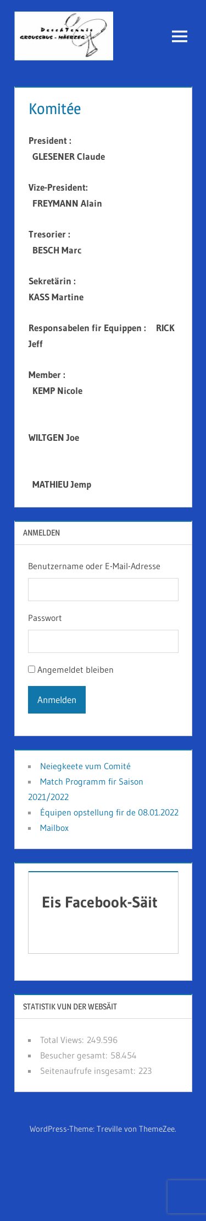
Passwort (45, 617)
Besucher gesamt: (75, 1055)
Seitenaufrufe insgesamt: (89, 1070)
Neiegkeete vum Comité (85, 765)
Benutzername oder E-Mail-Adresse (94, 565)
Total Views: (63, 1039)
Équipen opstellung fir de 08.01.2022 (109, 812)
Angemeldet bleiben (75, 669)
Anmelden (56, 699)
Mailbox (54, 827)
